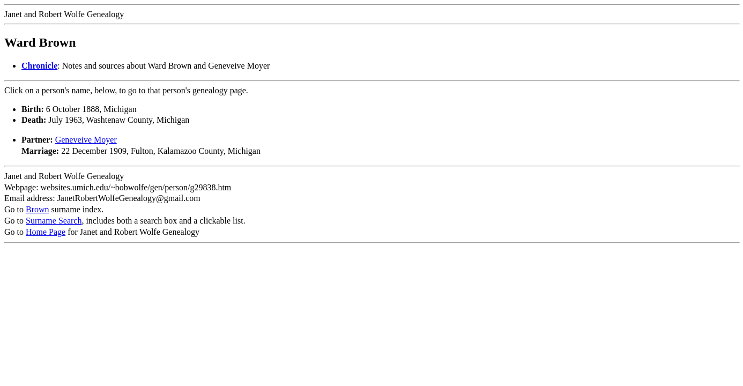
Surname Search (53, 220)
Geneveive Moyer (86, 139)
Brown (37, 209)
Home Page (45, 231)
